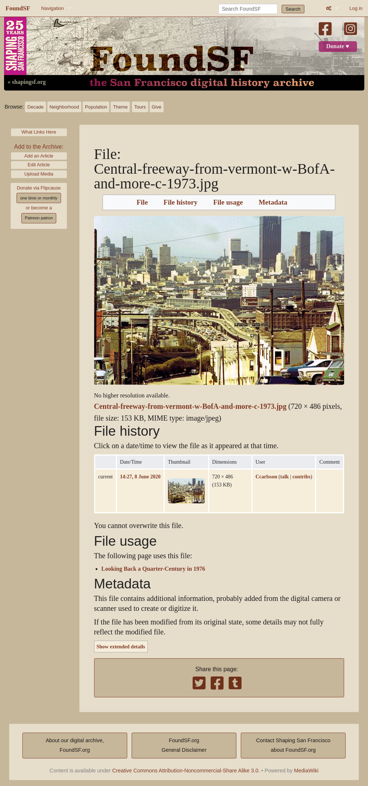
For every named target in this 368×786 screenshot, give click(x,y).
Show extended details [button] (121, 646)
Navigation (52, 8)
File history (180, 202)
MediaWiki (306, 770)
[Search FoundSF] (248, 9)
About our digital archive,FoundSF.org (75, 745)
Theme (120, 107)
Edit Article (39, 164)
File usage (228, 202)
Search (293, 9)
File (142, 202)
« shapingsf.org (27, 82)
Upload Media (38, 174)
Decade (35, 107)
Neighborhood (64, 107)
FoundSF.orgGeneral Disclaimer (183, 745)
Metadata (272, 202)
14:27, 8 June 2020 (140, 476)
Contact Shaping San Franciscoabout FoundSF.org (293, 745)
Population (96, 107)
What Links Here (38, 132)
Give (156, 107)
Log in (356, 8)
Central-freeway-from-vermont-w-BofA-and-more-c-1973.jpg (190, 406)
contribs (301, 476)
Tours (140, 107)
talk (284, 476)
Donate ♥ (337, 46)
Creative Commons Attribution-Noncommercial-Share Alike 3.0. (186, 770)
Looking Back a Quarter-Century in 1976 (153, 569)
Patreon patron (39, 218)
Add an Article (38, 156)
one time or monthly (38, 198)
